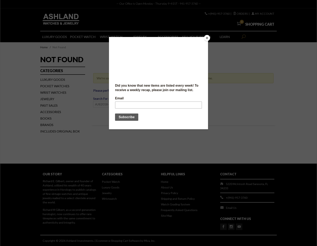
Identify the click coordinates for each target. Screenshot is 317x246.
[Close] (207, 38)
